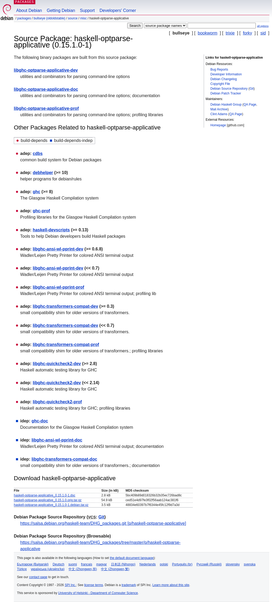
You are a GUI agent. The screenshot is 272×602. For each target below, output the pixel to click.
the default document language (132, 558)
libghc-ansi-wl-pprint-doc (57, 440)
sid (263, 33)
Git (251, 88)
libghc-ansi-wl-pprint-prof (58, 287)
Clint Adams (218, 114)
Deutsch (58, 564)
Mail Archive (219, 109)
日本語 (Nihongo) (123, 564)
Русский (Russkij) (209, 564)
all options (263, 25)
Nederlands (147, 564)
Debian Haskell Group (225, 104)
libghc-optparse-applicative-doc (46, 89)
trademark (129, 585)
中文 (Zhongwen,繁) (115, 569)
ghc (36, 191)
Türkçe (22, 569)
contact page (38, 577)
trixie (230, 33)
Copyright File (220, 84)
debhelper (43, 172)
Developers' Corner (118, 10)
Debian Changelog (223, 79)
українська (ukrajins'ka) (48, 569)
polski (164, 564)
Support (87, 10)
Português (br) (182, 564)
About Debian (29, 10)
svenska (250, 564)
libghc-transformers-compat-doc (64, 459)
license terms (93, 585)
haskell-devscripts (51, 230)
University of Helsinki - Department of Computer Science (98, 593)
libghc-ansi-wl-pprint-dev (58, 249)
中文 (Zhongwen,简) (83, 569)
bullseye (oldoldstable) (49, 18)
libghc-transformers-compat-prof (66, 344)
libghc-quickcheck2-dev (57, 363)
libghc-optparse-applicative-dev (46, 70)
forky (247, 33)
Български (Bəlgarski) (33, 564)
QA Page (250, 104)
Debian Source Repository (229, 88)
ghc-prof (41, 211)
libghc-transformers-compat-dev (65, 306)
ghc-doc (40, 421)
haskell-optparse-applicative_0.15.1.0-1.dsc (44, 495)
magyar (101, 564)
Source (73, 18)
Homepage (218, 125)
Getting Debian (61, 10)
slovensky (233, 564)
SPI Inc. (70, 585)
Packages (24, 18)
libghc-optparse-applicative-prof (46, 108)
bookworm (208, 33)
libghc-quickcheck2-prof (57, 402)
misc (83, 18)
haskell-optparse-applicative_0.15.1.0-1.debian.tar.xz (51, 505)
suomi (73, 564)
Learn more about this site (170, 585)
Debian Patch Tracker (225, 93)
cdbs (37, 153)
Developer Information (226, 74)
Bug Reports (219, 69)
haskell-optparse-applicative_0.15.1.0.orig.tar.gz (48, 500)
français (86, 564)
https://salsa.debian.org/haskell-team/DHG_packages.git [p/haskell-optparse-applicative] (103, 523)
